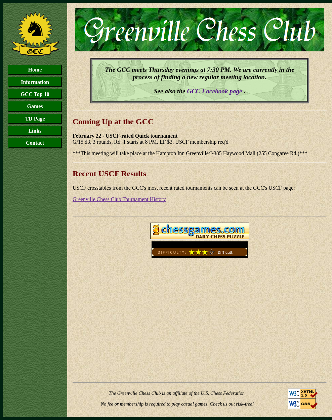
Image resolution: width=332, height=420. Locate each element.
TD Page (35, 119)
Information (35, 82)
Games (35, 106)
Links (34, 131)
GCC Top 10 (34, 94)
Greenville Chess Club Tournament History (119, 199)
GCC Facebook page (215, 91)
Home (35, 70)
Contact (35, 143)
